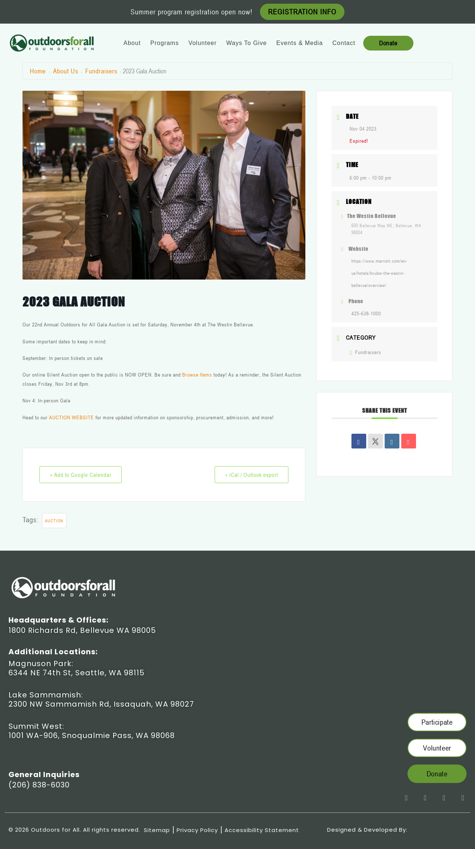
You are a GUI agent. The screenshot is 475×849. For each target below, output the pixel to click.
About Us (65, 71)
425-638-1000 (366, 313)
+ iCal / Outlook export (251, 474)
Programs (164, 43)
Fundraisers (101, 71)
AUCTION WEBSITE (71, 417)
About (132, 43)
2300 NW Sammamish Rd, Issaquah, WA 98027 (101, 704)
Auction (54, 520)
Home (39, 71)
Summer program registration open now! (192, 11)
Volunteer (202, 43)
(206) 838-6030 (39, 785)
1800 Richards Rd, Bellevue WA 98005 (82, 630)
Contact (343, 43)
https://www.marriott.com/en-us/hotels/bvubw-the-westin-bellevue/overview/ (379, 273)
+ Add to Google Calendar (81, 474)
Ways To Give (246, 43)
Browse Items (197, 374)
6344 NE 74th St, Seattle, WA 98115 (76, 673)
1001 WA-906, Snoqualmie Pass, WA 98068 (91, 735)
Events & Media (299, 43)
